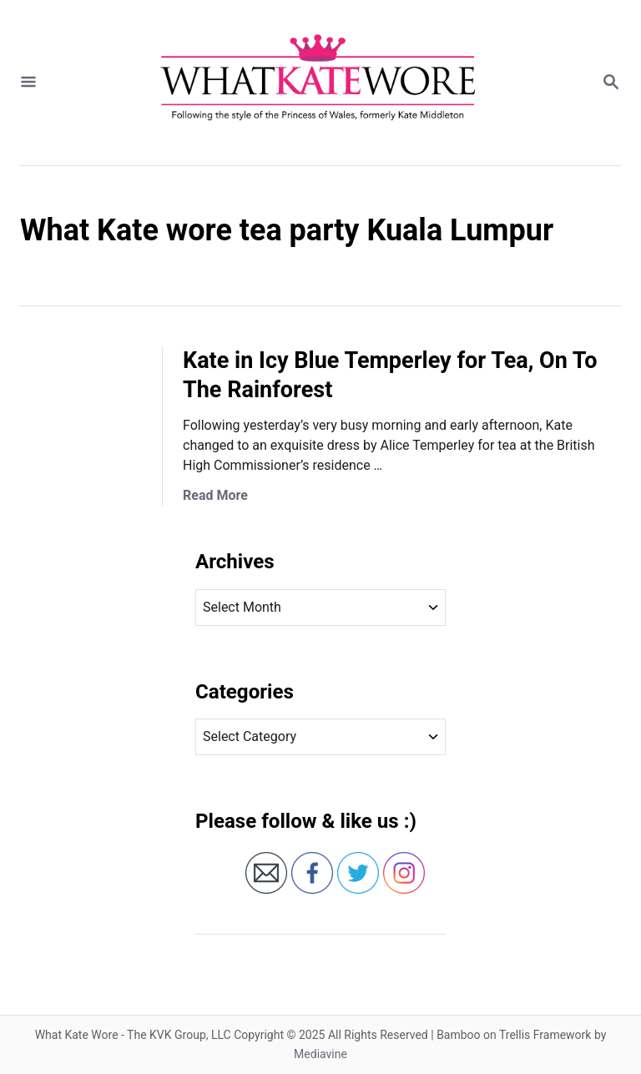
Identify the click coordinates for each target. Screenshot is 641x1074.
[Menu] (28, 83)
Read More (215, 495)
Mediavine (320, 1054)
